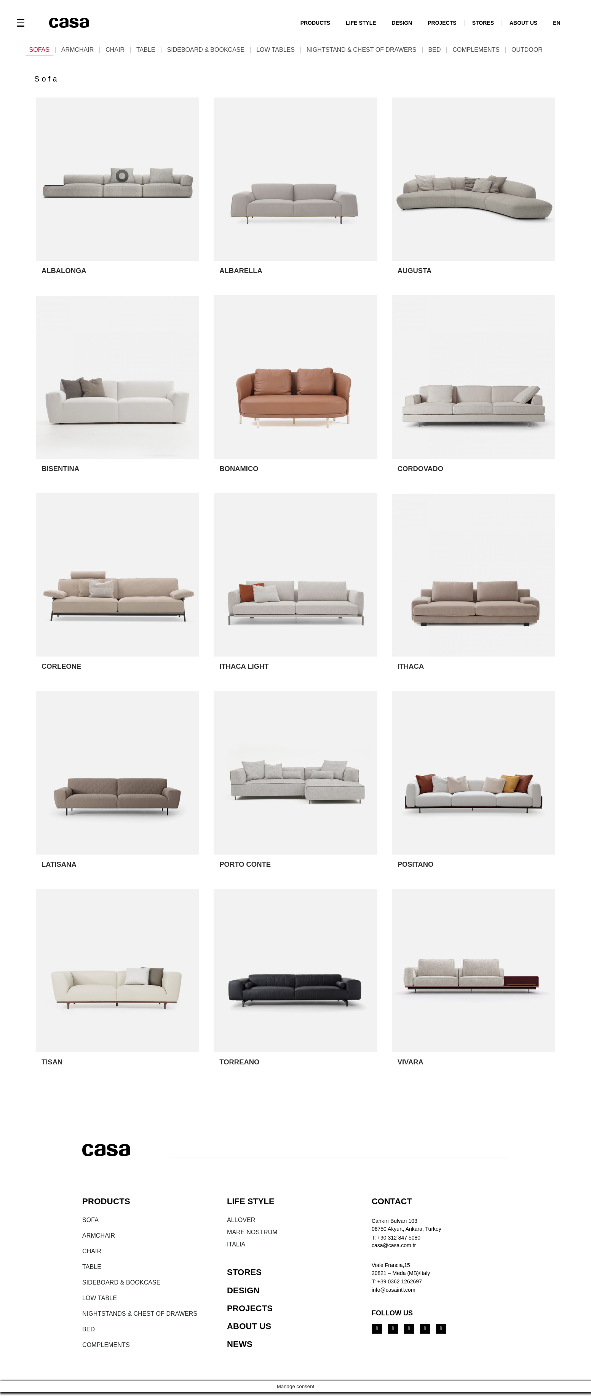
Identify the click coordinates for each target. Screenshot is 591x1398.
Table (145, 49)
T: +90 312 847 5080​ (396, 1241)
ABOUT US (523, 23)
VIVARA (412, 1065)
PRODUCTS (315, 23)
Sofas (39, 49)
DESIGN (402, 23)
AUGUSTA (416, 271)
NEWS (239, 1348)
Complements (476, 49)
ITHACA (412, 668)
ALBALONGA (66, 271)
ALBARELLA (242, 271)
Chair (115, 49)
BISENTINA (62, 470)
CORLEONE (63, 668)
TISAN (53, 1065)
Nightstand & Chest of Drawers (362, 49)
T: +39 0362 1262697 (397, 1285)
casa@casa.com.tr (394, 1249)
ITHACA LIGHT (246, 668)
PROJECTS (442, 23)
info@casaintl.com (393, 1293)
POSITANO (417, 867)
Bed (434, 49)
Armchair (77, 49)
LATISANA (61, 867)
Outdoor (527, 49)
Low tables (275, 49)
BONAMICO (240, 470)
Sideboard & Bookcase (206, 49)
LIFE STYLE (361, 23)
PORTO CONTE (247, 867)
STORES (483, 23)
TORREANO (241, 1065)
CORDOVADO (422, 470)
